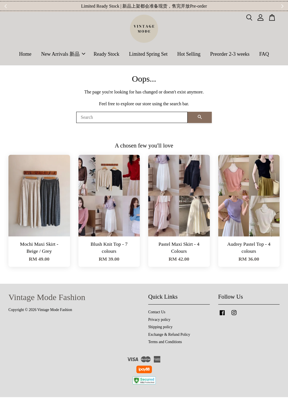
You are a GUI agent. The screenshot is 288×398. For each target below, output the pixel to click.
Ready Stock (107, 54)
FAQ (264, 54)
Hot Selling (189, 54)
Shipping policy (160, 328)
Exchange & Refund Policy (169, 335)
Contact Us (156, 313)
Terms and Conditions (165, 343)
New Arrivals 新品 (63, 54)
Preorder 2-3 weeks (229, 54)
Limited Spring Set (148, 54)
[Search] (132, 118)
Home (25, 54)
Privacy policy (159, 320)
